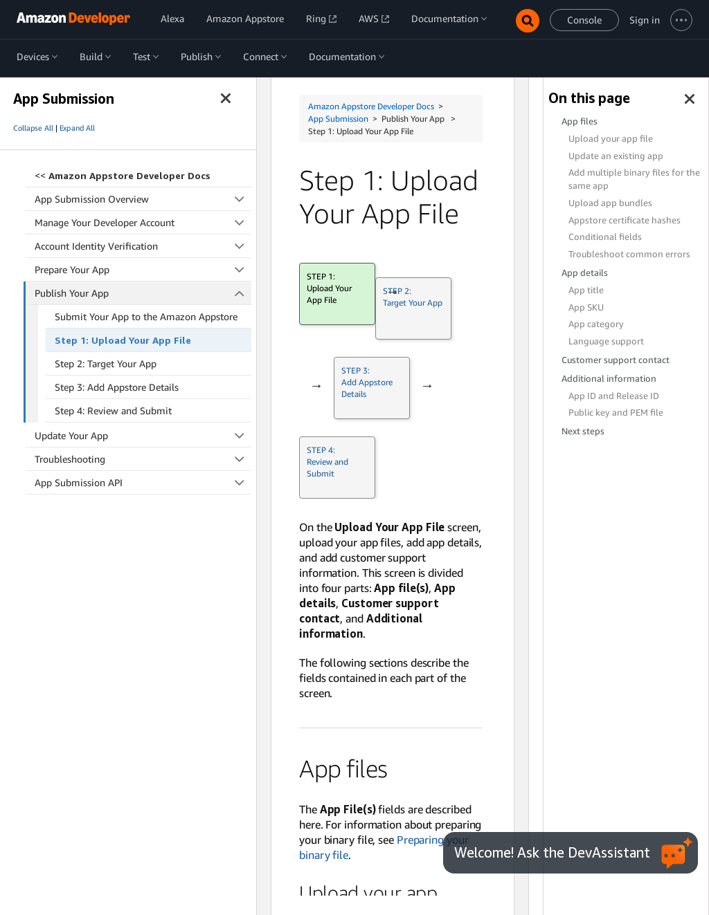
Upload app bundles (610, 203)
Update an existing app (615, 156)
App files (580, 121)
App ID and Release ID (613, 396)
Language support (606, 341)
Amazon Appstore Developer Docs (371, 106)
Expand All (77, 128)
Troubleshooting (143, 458)
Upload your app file (610, 138)
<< (122, 175)
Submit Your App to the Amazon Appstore (146, 316)
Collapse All (33, 128)
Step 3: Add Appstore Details (117, 387)
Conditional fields (605, 237)
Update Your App (143, 435)
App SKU (586, 307)
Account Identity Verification (143, 245)
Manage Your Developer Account (143, 222)
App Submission (338, 118)
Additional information (609, 378)
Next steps (583, 431)
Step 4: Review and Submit (113, 410)
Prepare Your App (143, 269)
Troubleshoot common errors (629, 254)
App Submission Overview (143, 198)
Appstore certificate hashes (624, 220)
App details (585, 273)
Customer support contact (616, 360)
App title (586, 290)
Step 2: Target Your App (105, 363)
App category (596, 324)
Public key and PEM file (615, 412)
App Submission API (143, 482)
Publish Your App (143, 292)
